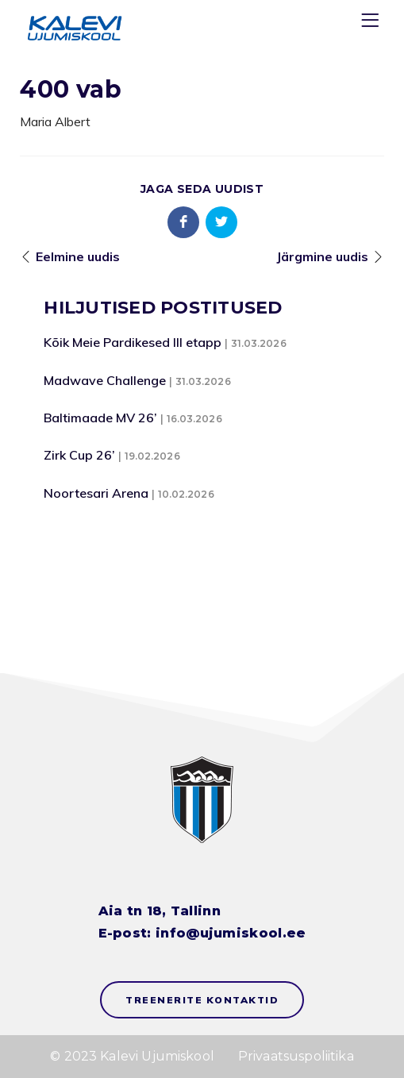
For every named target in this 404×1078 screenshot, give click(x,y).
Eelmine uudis (78, 256)
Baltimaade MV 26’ (100, 417)
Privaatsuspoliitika (296, 1056)
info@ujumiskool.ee (231, 933)
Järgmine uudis (322, 256)
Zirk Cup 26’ (79, 455)
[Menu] (372, 23)
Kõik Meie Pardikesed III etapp (132, 342)
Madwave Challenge (105, 380)
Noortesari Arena (96, 493)
